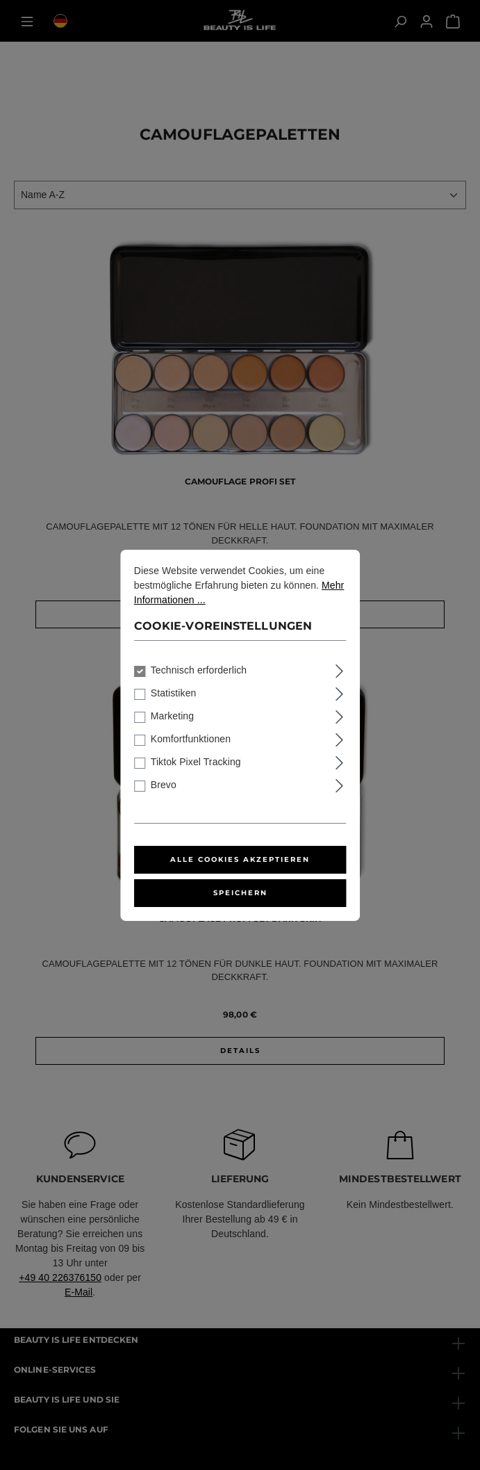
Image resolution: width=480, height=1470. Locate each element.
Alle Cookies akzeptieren (240, 859)
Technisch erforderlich (199, 670)
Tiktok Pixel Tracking (196, 761)
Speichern (240, 892)
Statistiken (174, 693)
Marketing (172, 715)
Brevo (163, 784)
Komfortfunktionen (191, 738)
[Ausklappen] (339, 669)
